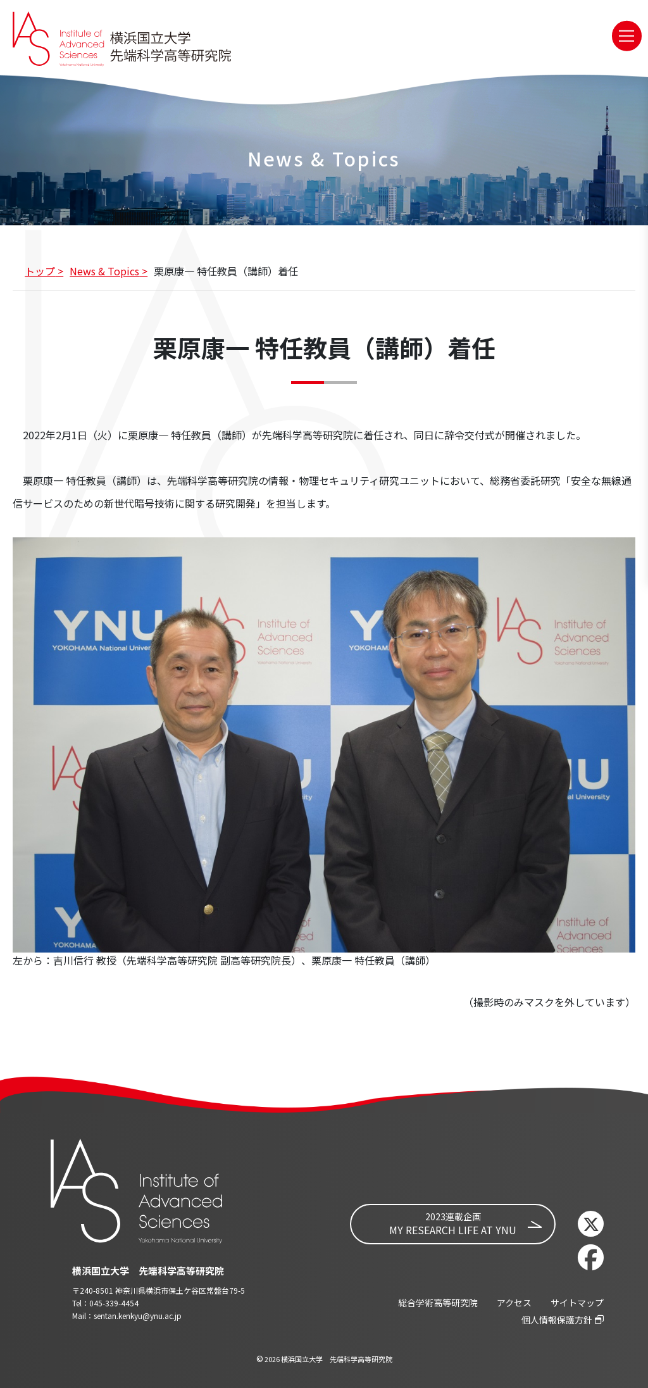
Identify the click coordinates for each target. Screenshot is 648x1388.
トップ (40, 270)
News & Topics (104, 270)
